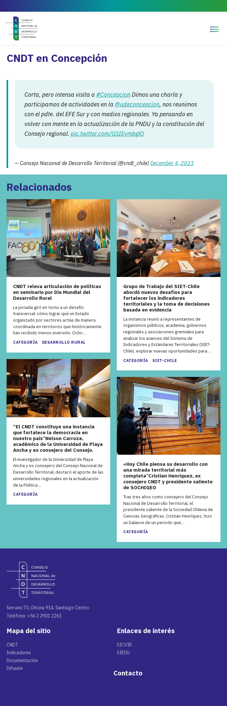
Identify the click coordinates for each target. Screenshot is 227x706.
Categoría (25, 342)
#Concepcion (113, 94)
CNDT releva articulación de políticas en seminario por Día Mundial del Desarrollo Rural (57, 292)
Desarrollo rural (64, 342)
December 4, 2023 (172, 163)
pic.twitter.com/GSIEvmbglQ (107, 133)
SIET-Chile (164, 360)
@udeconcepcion (137, 104)
